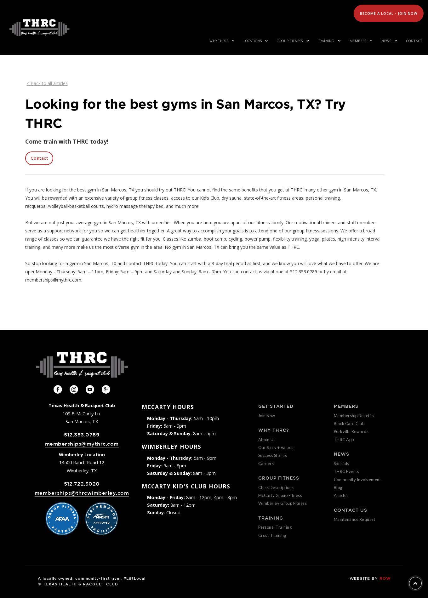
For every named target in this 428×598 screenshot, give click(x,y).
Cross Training (272, 535)
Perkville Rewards (351, 431)
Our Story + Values (276, 447)
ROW (385, 578)
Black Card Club (349, 423)
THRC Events (346, 471)
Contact (414, 40)
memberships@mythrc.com (82, 444)
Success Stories (272, 455)
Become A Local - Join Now (388, 13)
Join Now (266, 415)
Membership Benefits (354, 415)
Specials (341, 463)
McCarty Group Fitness (280, 495)
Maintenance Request (354, 519)
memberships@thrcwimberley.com (82, 493)
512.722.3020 (82, 484)
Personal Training (275, 527)
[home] (39, 27)
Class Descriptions (276, 487)
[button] (221, 41)
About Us (267, 439)
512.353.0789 (82, 434)
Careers (266, 463)
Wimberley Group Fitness (282, 503)
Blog (338, 487)
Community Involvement (357, 479)
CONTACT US (350, 510)
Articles (341, 495)
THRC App (344, 439)
